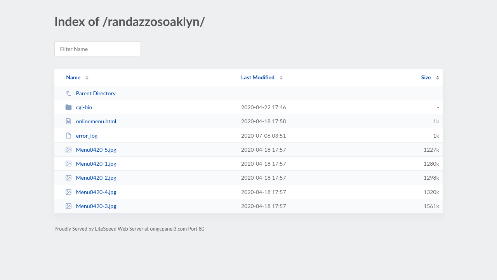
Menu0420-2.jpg (90, 177)
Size (426, 77)
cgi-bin (78, 107)
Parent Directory (90, 93)
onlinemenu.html (90, 121)
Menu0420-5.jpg (90, 149)
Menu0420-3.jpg (90, 206)
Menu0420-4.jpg (90, 192)
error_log (81, 135)
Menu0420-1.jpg (90, 163)
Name (73, 77)
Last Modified (258, 77)
